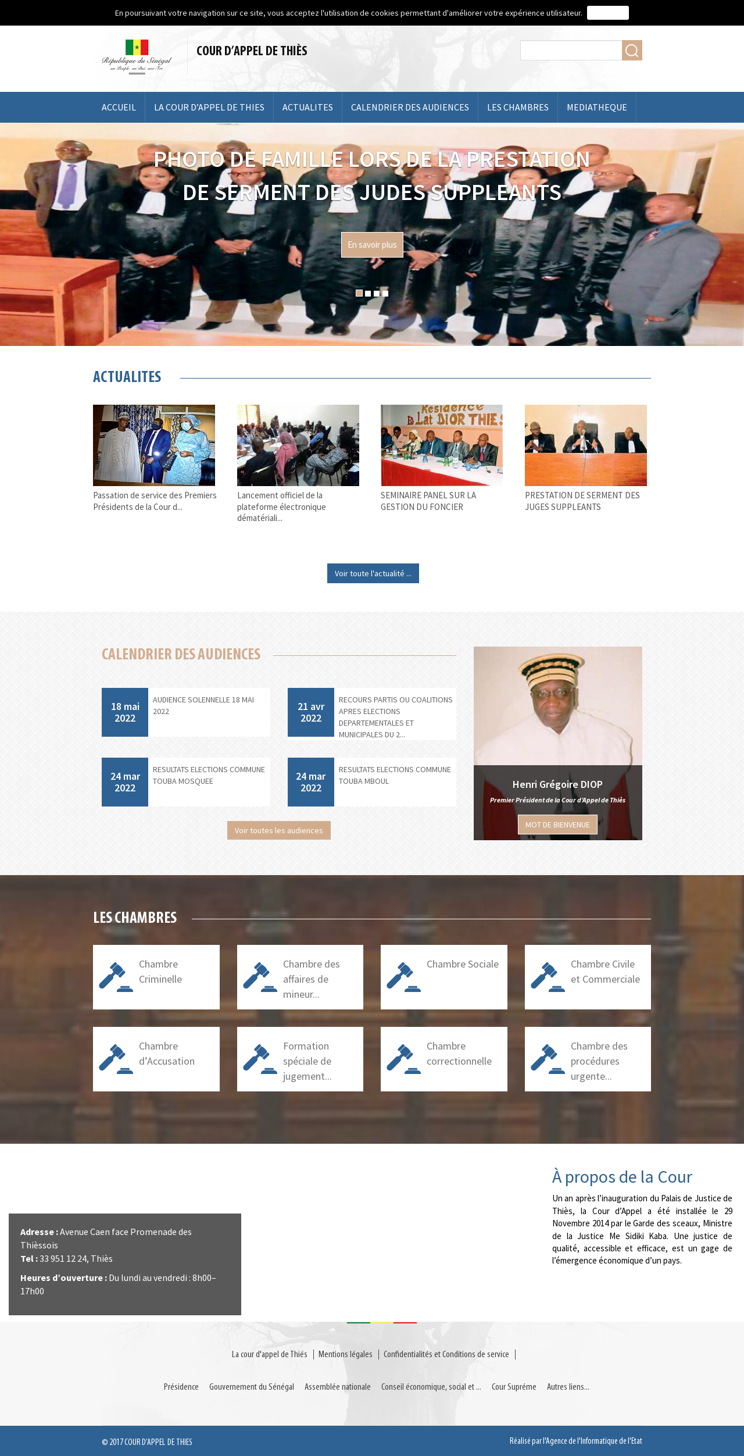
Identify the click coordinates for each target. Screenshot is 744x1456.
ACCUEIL (119, 107)
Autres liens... (568, 1387)
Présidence (181, 1387)
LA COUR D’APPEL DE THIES (209, 107)
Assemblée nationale (338, 1387)
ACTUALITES (307, 107)
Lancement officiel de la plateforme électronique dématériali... (281, 507)
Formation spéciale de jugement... (307, 1060)
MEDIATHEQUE (597, 107)
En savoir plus (372, 244)
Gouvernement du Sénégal (251, 1387)
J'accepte (608, 13)
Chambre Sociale (463, 963)
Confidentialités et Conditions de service (446, 1354)
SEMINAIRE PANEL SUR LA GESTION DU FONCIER (428, 501)
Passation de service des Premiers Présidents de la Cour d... (155, 501)
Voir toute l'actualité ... (373, 573)
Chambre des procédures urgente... (599, 1060)
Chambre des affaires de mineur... (311, 978)
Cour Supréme (514, 1387)
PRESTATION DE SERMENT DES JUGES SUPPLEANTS (582, 501)
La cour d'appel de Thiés (269, 1354)
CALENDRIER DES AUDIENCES (410, 107)
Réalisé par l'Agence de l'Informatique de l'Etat (576, 1441)
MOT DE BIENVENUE (557, 824)
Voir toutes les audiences (279, 830)
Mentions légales (346, 1354)
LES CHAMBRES (518, 107)
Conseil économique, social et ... (431, 1387)
